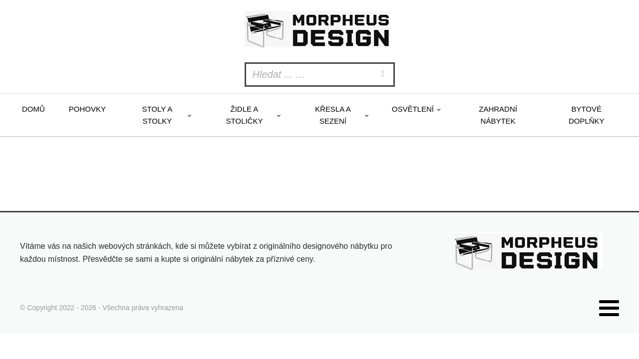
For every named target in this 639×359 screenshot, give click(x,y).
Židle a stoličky (244, 115)
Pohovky (87, 109)
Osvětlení (413, 109)
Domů (33, 109)
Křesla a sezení (333, 115)
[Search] (384, 74)
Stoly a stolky (157, 115)
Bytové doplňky (587, 115)
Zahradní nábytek (498, 115)
